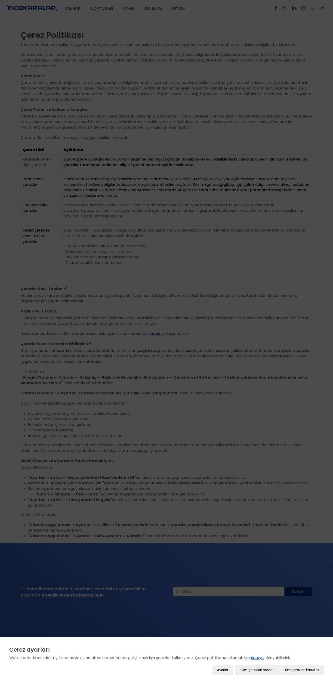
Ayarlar (222, 665)
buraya (257, 653)
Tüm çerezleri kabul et (301, 665)
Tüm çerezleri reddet (257, 665)
